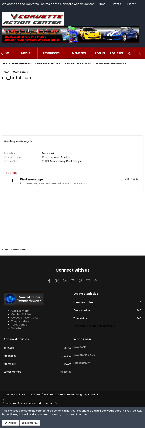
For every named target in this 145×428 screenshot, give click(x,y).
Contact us (9, 403)
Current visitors (47, 63)
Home (48, 403)
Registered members (16, 63)
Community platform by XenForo (38, 394)
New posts (79, 345)
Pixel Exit (93, 394)
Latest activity (81, 359)
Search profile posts (110, 63)
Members (79, 53)
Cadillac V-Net (20, 311)
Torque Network (21, 321)
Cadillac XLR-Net (21, 314)
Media (25, 53)
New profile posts (78, 63)
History (132, 4)
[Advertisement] (72, 108)
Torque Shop (19, 324)
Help (39, 403)
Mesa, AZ (48, 153)
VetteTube (17, 328)
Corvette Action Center (25, 317)
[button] (12, 53)
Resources (51, 53)
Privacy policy (26, 403)
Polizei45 (66, 372)
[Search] (139, 53)
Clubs (101, 4)
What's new (82, 339)
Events (116, 4)
